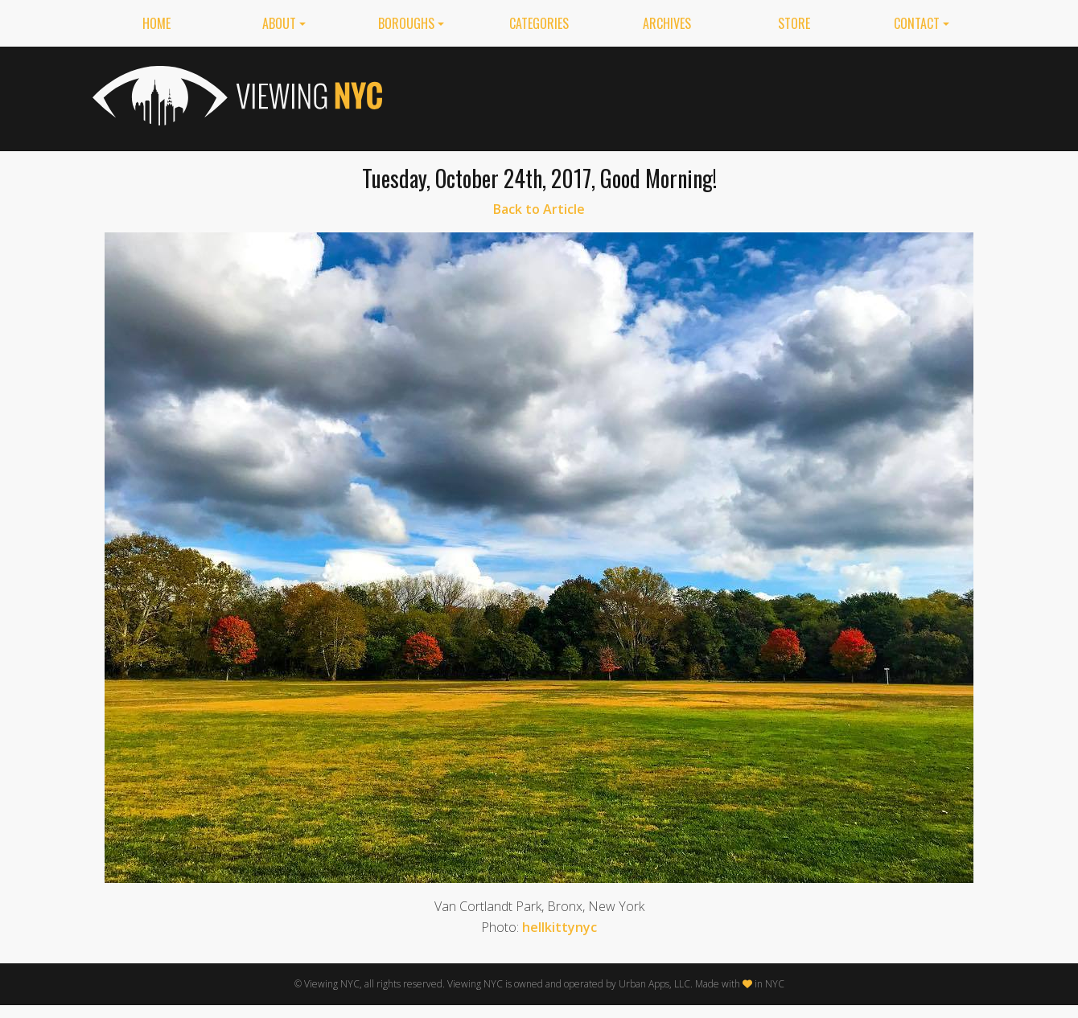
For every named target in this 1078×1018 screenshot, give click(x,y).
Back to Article (539, 209)
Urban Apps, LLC (654, 984)
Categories (539, 23)
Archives (667, 23)
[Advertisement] (692, 96)
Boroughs (406, 23)
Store (794, 23)
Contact (917, 23)
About (279, 23)
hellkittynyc (559, 927)
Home (156, 23)
